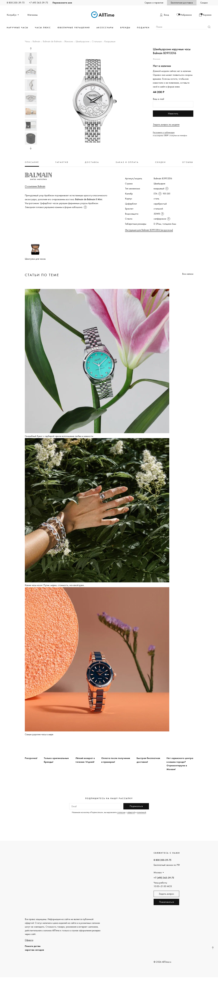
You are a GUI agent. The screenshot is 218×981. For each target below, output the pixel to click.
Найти (209, 27)
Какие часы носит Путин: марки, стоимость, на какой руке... (55, 585)
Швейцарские (82, 41)
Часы (27, 41)
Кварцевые (109, 41)
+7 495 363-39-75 (38, 2)
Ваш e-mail (158, 99)
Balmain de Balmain (52, 41)
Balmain (36, 41)
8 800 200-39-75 (16, 2)
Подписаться (136, 806)
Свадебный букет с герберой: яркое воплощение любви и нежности (59, 436)
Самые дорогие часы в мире (39, 734)
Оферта (29, 940)
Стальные (97, 41)
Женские (68, 41)
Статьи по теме (42, 275)
